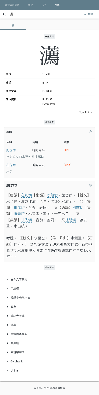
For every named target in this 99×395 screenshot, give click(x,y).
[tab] (13, 25)
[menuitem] (49, 279)
